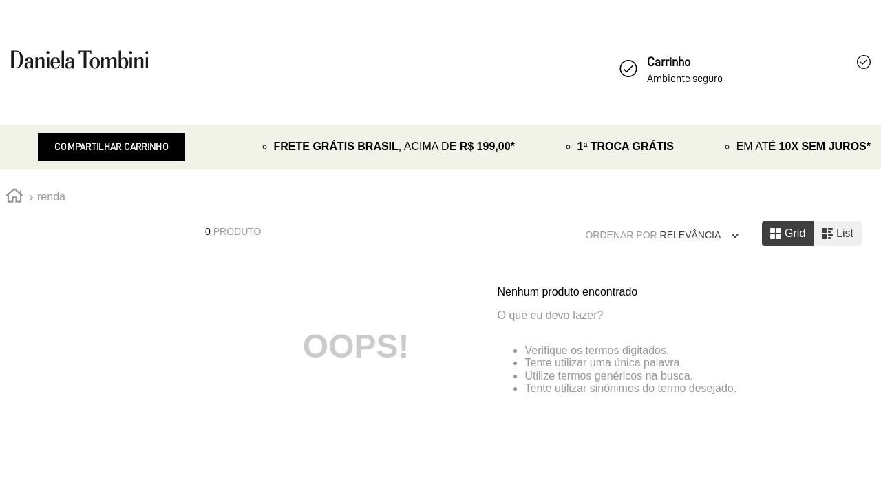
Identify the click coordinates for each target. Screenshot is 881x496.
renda (51, 197)
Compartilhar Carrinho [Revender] (111, 147)
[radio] (788, 233)
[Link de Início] (14, 197)
